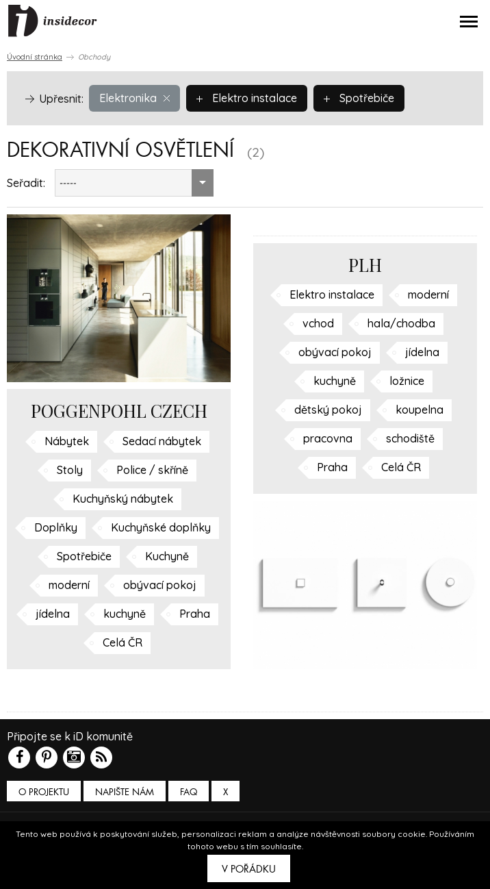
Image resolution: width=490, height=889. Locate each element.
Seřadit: (26, 183)
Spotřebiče (359, 98)
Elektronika (134, 98)
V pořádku (249, 869)
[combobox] (134, 183)
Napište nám (124, 792)
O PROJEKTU (43, 792)
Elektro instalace (246, 98)
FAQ (188, 792)
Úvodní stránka (34, 57)
